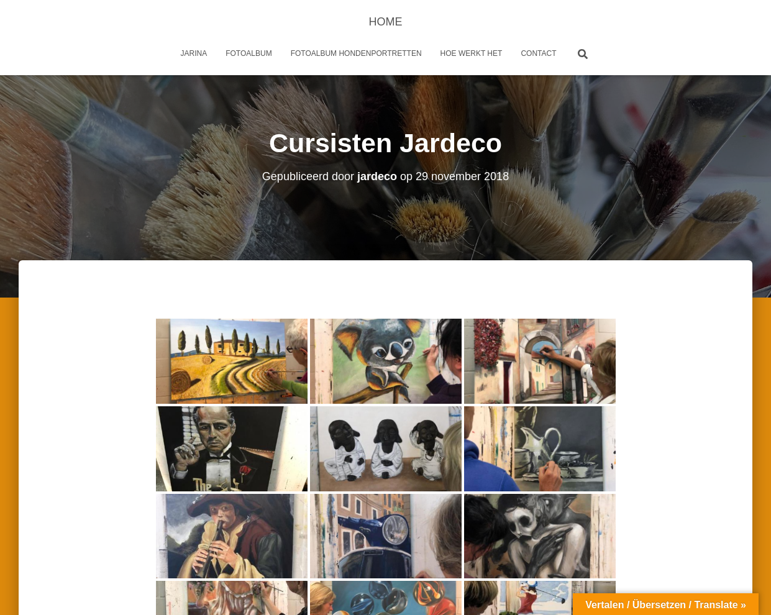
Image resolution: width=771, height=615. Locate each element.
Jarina (194, 53)
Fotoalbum (248, 53)
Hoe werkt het (471, 53)
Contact (538, 53)
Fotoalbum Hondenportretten (356, 53)
